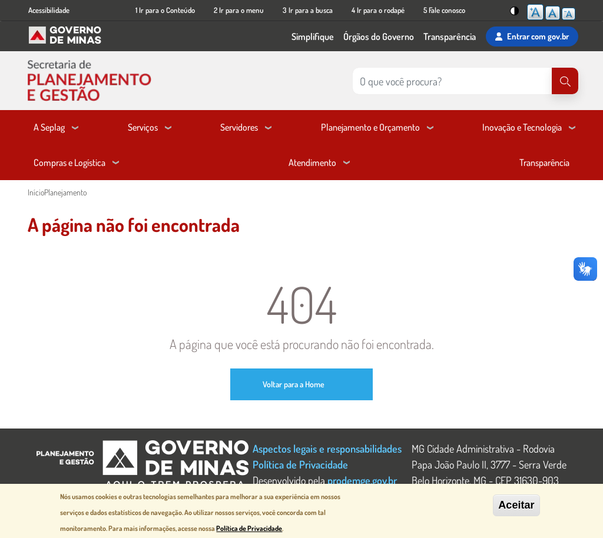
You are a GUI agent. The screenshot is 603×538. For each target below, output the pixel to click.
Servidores (239, 127)
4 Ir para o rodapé (378, 10)
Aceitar (516, 505)
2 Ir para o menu (239, 10)
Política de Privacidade (300, 464)
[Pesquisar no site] (452, 81)
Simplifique (312, 36)
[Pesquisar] (565, 81)
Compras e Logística (69, 162)
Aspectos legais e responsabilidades (327, 448)
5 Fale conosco (444, 10)
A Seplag (49, 127)
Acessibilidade (48, 10)
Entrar (532, 36)
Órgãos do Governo (378, 36)
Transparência (449, 36)
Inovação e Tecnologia (522, 127)
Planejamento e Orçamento (370, 127)
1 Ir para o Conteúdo (165, 10)
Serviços (143, 127)
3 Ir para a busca (308, 10)
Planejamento (65, 192)
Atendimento (312, 162)
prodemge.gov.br (362, 480)
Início (36, 192)
